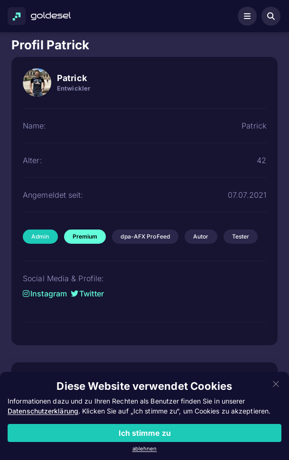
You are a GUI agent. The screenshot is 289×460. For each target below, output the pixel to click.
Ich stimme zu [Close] (145, 433)
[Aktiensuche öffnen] (270, 16)
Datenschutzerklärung (43, 411)
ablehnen (144, 448)
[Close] (276, 384)
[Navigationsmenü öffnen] (247, 16)
